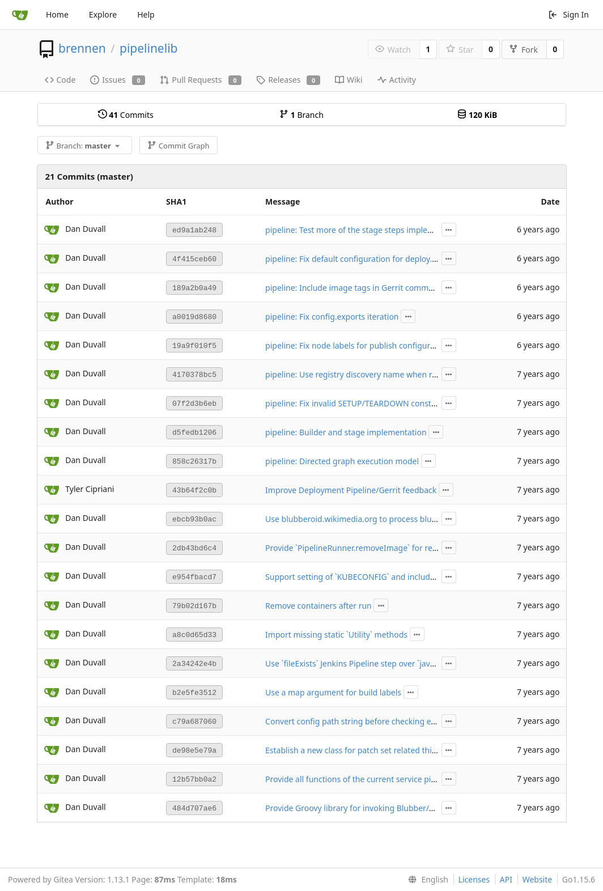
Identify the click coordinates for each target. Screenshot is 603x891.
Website (538, 879)
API (506, 879)
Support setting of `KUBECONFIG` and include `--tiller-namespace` (386, 576)
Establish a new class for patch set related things (355, 750)
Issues (117, 79)
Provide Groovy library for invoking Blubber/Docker (360, 808)
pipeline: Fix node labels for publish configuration (357, 345)
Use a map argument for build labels (333, 692)
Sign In (568, 14)
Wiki (349, 79)
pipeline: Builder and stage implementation (345, 432)
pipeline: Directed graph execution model (342, 461)
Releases (288, 79)
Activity (396, 79)
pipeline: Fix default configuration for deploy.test (355, 258)
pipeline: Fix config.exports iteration (331, 316)
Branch (301, 114)
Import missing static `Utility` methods (336, 634)
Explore (103, 14)
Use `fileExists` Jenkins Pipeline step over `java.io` (355, 663)
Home (57, 14)
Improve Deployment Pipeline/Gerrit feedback (350, 490)
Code (60, 79)
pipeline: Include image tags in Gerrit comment (353, 287)
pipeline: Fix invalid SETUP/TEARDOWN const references (369, 403)
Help (146, 14)
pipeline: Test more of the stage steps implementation (365, 229)
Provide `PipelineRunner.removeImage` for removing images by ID (388, 547)
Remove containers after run (318, 605)
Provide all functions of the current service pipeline (359, 779)
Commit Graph (178, 146)
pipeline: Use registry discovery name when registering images (382, 374)
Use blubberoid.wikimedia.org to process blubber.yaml (366, 519)
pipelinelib (149, 48)
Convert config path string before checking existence (363, 721)
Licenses (474, 879)
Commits (126, 114)
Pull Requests (200, 79)
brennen (82, 48)
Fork (523, 49)
